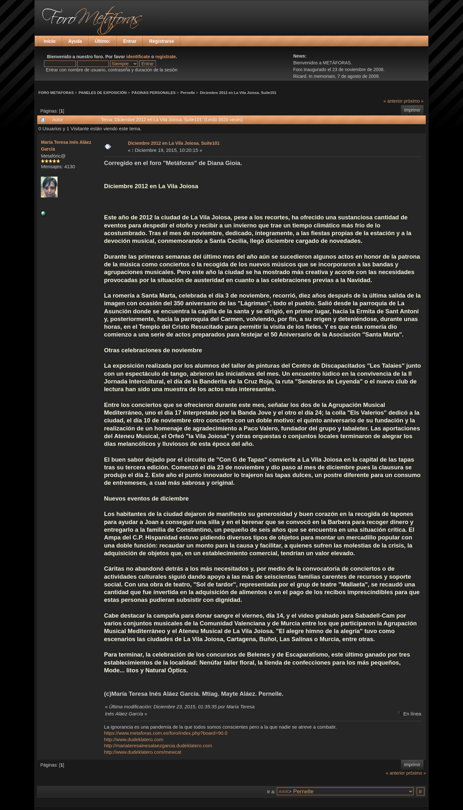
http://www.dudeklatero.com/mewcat (142, 752)
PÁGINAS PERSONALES (154, 92)
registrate (165, 56)
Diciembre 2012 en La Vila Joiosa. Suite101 (238, 92)
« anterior (393, 101)
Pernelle (187, 92)
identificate (138, 56)
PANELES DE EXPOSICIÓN (103, 92)
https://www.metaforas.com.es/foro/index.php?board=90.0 (165, 733)
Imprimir (412, 110)
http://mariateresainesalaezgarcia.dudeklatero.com (158, 745)
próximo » (413, 101)
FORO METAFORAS (56, 92)
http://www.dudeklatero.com (133, 739)
